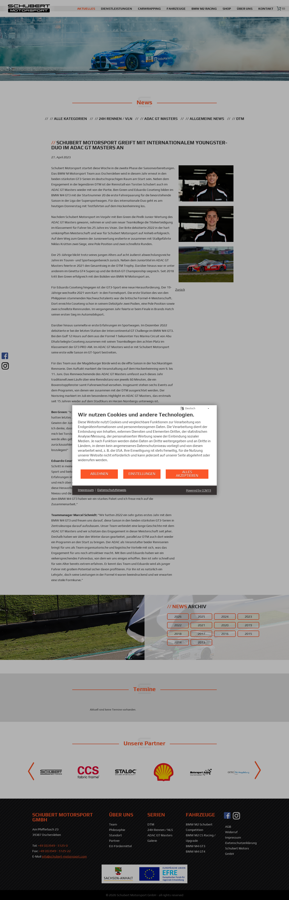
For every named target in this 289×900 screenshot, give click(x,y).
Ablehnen (99, 474)
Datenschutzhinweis (111, 490)
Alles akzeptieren (187, 474)
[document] (144, 440)
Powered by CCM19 (198, 490)
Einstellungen (141, 474)
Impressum (86, 490)
